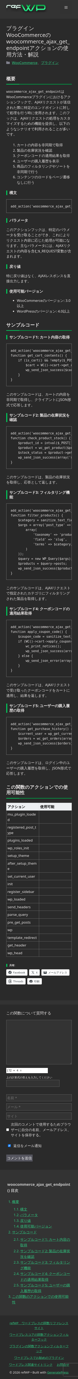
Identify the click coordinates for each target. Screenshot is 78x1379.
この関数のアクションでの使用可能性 (40, 1299)
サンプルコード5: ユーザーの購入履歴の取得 (45, 1288)
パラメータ (29, 1214)
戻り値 (25, 1220)
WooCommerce (24, 62)
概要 (15, 1201)
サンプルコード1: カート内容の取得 (45, 1242)
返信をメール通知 (24, 1145)
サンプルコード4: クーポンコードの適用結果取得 (45, 1276)
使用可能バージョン (36, 1226)
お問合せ (63, 1364)
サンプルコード (24, 1232)
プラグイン (50, 62)
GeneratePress (57, 1372)
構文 (23, 1209)
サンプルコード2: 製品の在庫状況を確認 (45, 1254)
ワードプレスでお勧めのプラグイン (39, 1358)
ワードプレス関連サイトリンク (31, 1364)
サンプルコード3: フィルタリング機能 (45, 1265)
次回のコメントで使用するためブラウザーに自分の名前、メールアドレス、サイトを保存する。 (41, 1129)
